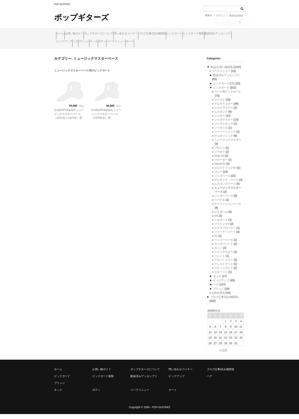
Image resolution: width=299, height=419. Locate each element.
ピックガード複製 (68, 41)
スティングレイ (223, 272)
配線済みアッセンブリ (100, 41)
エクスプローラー (225, 232)
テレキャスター (223, 108)
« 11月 (223, 354)
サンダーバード (223, 248)
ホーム (62, 33)
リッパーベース (223, 244)
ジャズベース (222, 180)
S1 (216, 240)
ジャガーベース (223, 200)
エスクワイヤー (223, 112)
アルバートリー (223, 264)
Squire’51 (220, 168)
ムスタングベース (225, 188)
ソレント (219, 260)
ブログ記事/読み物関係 (183, 33)
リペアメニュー (218, 41)
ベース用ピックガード (227, 96)
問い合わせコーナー (150, 33)
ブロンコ (219, 152)
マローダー (221, 164)
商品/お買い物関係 (222, 71)
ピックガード (213, 33)
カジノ (218, 252)
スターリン (221, 276)
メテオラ (219, 156)
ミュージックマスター (227, 144)
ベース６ (219, 204)
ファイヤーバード (225, 236)
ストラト (219, 104)
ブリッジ (164, 41)
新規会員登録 (236, 15)
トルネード (221, 224)
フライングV (221, 228)
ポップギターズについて (115, 33)
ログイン (220, 15)
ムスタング (221, 116)
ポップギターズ (81, 17)
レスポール (221, 216)
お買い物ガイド (83, 33)
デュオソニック (223, 140)
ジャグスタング (223, 128)
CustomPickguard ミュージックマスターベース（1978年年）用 (106, 118)
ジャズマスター (223, 124)
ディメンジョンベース (227, 208)
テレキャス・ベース (226, 184)
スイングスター (223, 256)
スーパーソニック (225, 136)
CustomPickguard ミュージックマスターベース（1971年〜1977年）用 (69, 118)
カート (62, 49)
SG (216, 220)
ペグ (148, 41)
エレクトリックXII (225, 172)
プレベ (218, 176)
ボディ (197, 41)
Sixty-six (219, 160)
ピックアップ (130, 41)
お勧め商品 (218, 297)
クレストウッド (223, 268)
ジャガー (219, 120)
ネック (181, 41)
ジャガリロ (221, 132)
